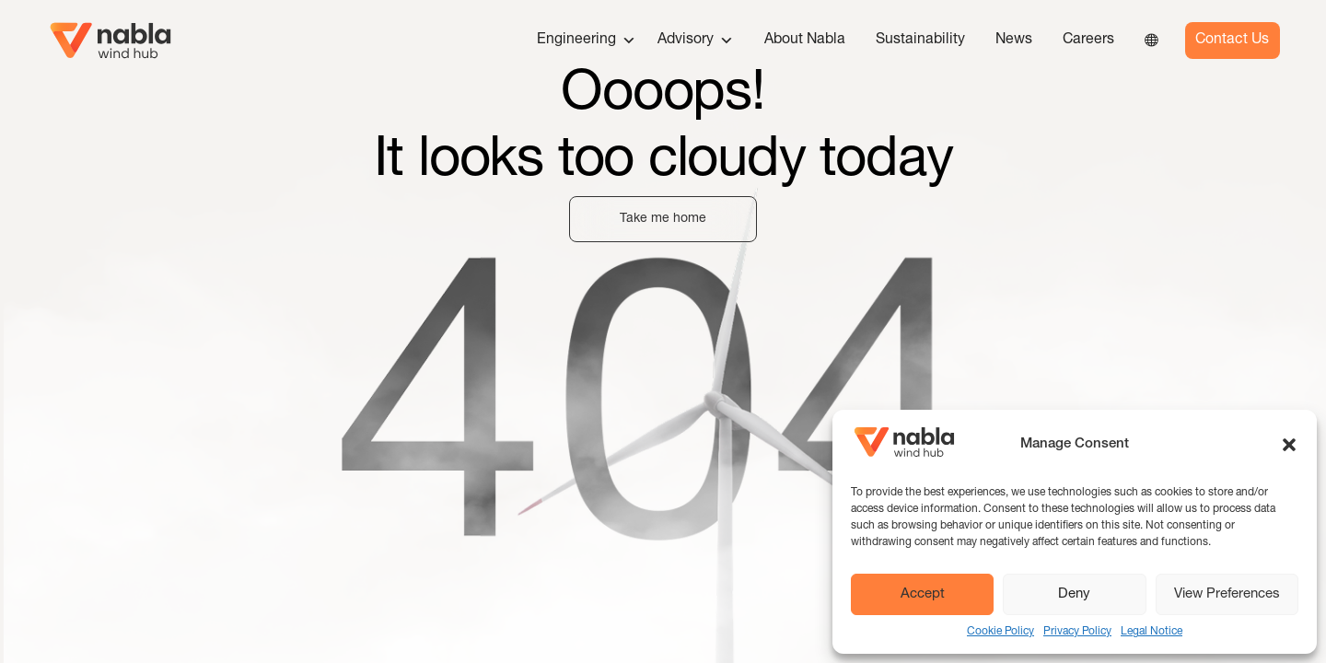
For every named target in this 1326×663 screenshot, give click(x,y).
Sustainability (920, 40)
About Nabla (804, 40)
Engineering (586, 40)
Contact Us (1232, 40)
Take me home (663, 219)
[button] (1289, 445)
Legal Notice (1151, 631)
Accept (923, 594)
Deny (1074, 594)
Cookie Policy (1000, 631)
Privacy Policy (1077, 631)
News (1013, 40)
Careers (1088, 40)
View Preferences (1227, 594)
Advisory (695, 40)
